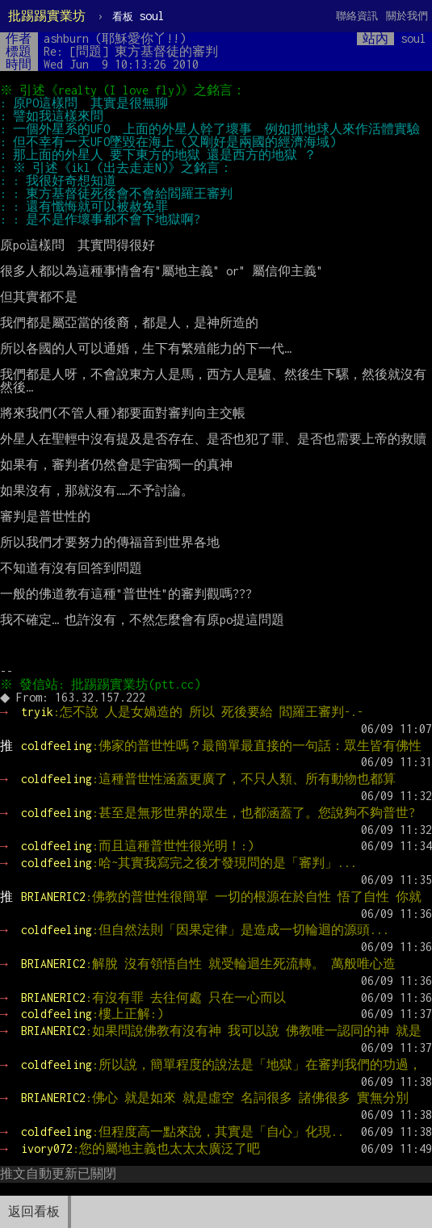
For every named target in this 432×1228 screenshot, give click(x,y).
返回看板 (34, 1211)
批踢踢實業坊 (47, 16)
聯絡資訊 (357, 15)
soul (138, 16)
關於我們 (407, 15)
